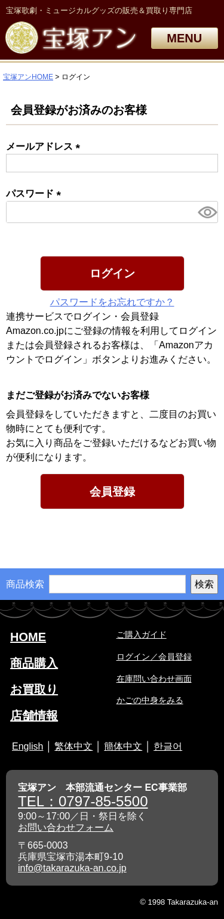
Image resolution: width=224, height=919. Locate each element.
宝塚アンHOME (28, 77)
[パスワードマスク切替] (206, 212)
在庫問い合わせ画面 (154, 678)
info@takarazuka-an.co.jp (72, 868)
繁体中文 (73, 746)
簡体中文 (123, 746)
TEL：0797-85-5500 (83, 801)
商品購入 (34, 663)
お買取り (34, 689)
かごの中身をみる (149, 700)
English (27, 746)
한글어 (168, 746)
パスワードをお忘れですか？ (112, 302)
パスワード (36, 193)
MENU (184, 38)
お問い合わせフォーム (65, 827)
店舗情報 (34, 715)
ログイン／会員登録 (154, 656)
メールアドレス (45, 146)
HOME (28, 636)
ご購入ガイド (141, 634)
